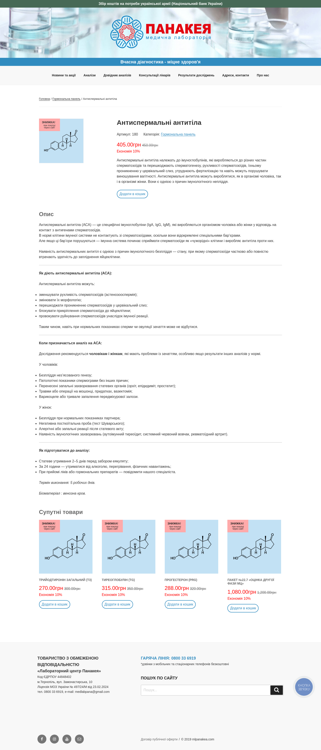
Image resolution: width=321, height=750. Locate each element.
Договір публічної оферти (159, 739)
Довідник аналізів (117, 75)
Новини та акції (64, 75)
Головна (44, 98)
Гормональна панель (66, 98)
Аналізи (89, 75)
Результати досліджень (196, 75)
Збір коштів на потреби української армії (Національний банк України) (160, 4)
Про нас (263, 75)
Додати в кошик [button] (132, 194)
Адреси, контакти (235, 75)
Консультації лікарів (154, 75)
